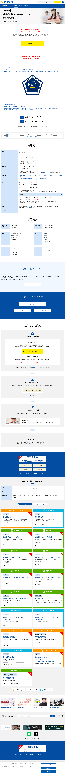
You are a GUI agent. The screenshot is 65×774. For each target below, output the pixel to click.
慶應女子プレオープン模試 (12, 557)
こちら (15, 21)
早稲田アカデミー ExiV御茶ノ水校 (25, 176)
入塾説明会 (7, 517)
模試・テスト (17, 488)
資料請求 (20, 210)
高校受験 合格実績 (6, 707)
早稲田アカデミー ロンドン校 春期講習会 (13, 618)
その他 (15, 497)
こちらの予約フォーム (27, 360)
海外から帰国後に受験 (38, 495)
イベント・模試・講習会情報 (30, 136)
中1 (34, 491)
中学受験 (11, 5)
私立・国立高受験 (17, 495)
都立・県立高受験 (27, 495)
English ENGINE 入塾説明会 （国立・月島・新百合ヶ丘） (44, 659)
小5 (21, 491)
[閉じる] (63, 767)
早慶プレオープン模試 (11, 537)
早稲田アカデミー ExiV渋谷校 (40, 175)
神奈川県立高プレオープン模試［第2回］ (15, 578)
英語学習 (56, 495)
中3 (46, 491)
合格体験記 (21, 707)
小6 (27, 491)
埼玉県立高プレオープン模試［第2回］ (48, 577)
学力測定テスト (8, 678)
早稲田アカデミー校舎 (36, 367)
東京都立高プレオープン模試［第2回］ (48, 557)
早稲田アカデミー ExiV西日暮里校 (25, 179)
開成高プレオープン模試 (43, 537)
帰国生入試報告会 (9, 637)
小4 (15, 491)
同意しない (48, 768)
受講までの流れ (7, 136)
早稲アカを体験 (54, 707)
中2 (40, 491)
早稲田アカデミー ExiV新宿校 (55, 175)
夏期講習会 (39, 517)
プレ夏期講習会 (8, 657)
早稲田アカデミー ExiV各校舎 (46, 172)
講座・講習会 (35, 488)
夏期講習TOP (4, 5)
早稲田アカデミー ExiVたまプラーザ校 (41, 179)
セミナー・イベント (26, 488)
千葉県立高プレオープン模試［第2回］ (16, 598)
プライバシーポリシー (20, 765)
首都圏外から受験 (48, 495)
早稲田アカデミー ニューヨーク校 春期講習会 (46, 618)
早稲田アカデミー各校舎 (32, 443)
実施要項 (6, 134)
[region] (32, 768)
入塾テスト (39, 598)
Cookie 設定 (48, 764)
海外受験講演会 (40, 637)
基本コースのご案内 (49, 134)
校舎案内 (32, 395)
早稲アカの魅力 (38, 707)
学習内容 (26, 134)
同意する (48, 771)
